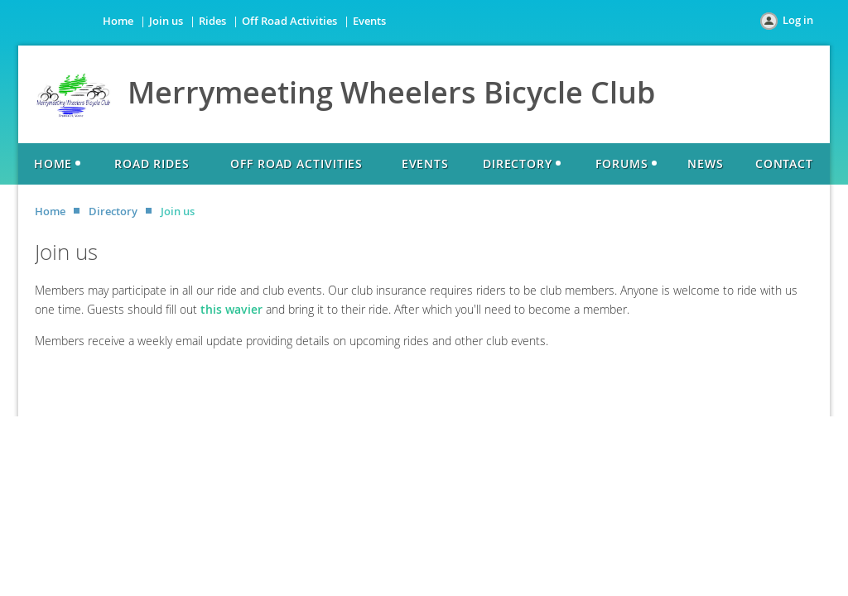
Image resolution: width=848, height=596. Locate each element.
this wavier (231, 309)
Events (369, 20)
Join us (166, 20)
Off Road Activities (289, 20)
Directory (113, 211)
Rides (212, 20)
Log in (798, 19)
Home (118, 20)
